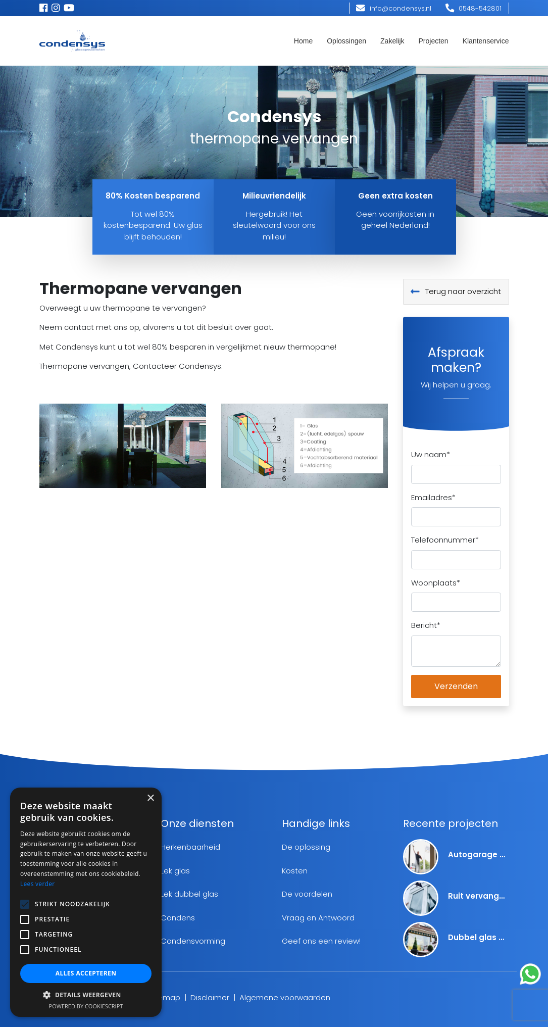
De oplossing (306, 847)
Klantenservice (486, 41)
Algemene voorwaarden (284, 997)
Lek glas (175, 870)
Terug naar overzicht (456, 291)
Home (303, 41)
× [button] (150, 798)
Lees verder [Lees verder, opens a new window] (37, 883)
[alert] (86, 902)
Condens (178, 917)
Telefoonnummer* (445, 539)
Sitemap (164, 997)
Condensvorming (193, 941)
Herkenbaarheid (190, 847)
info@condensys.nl (393, 8)
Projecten (434, 41)
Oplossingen (346, 41)
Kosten (295, 870)
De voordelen (307, 894)
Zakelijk (392, 41)
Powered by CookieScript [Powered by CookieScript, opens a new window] (86, 1006)
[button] (86, 995)
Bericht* (425, 625)
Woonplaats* (435, 582)
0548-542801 (473, 8)
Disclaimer (209, 997)
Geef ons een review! (321, 941)
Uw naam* (430, 454)
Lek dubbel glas (189, 894)
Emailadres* (433, 497)
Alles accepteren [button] (86, 973)
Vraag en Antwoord (318, 917)
